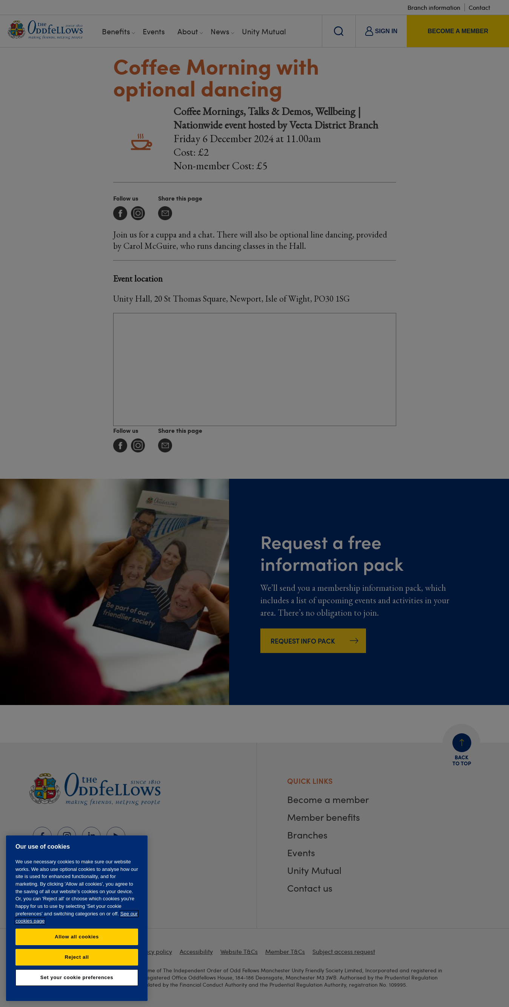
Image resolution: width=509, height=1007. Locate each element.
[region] (77, 918)
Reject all (77, 957)
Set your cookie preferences (76, 977)
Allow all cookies (77, 937)
